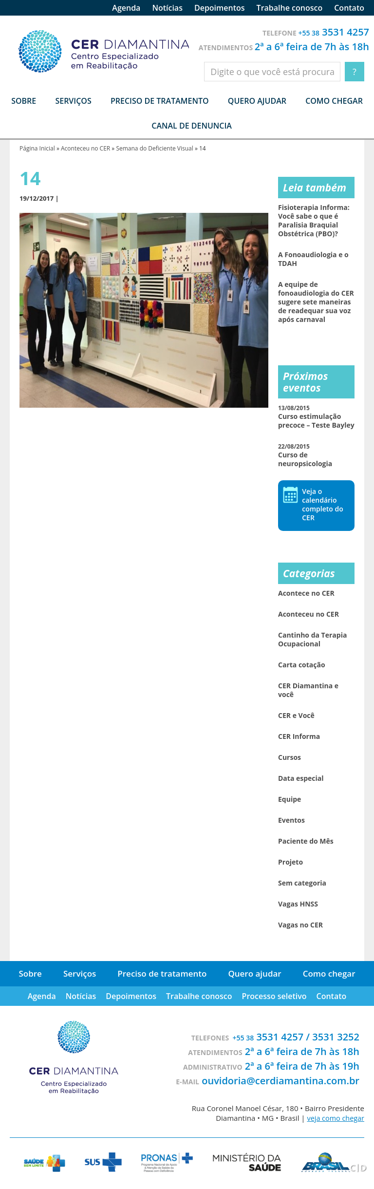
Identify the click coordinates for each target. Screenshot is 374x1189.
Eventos (291, 820)
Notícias (167, 7)
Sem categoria (302, 883)
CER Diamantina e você (308, 690)
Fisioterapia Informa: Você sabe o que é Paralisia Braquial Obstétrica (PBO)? (314, 220)
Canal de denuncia (191, 125)
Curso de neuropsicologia (305, 455)
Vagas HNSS (298, 904)
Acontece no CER (306, 593)
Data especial (301, 778)
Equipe (289, 799)
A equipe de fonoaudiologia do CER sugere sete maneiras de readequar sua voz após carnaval (316, 302)
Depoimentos (219, 7)
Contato (349, 7)
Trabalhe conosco (290, 7)
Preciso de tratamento (160, 100)
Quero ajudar (257, 100)
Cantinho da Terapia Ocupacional (312, 639)
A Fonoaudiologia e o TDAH (313, 259)
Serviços (79, 973)
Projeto (290, 862)
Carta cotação (301, 665)
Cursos (289, 757)
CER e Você (296, 715)
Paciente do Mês (306, 841)
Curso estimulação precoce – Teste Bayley (316, 417)
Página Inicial (37, 148)
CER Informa (299, 736)
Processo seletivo (274, 996)
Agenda (126, 7)
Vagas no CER (300, 925)
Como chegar (334, 100)
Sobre (30, 973)
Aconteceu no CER (85, 148)
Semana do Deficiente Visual (154, 148)
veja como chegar (334, 1118)
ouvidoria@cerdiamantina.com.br (280, 1080)
